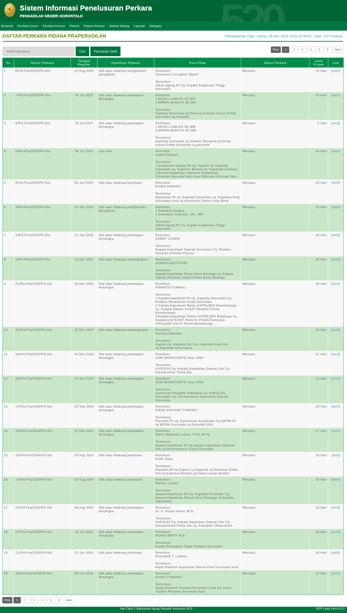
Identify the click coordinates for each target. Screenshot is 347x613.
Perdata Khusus (54, 26)
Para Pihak (197, 63)
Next (337, 49)
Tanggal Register (84, 62)
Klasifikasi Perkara (125, 63)
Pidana (74, 26)
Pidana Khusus (94, 26)
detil (336, 71)
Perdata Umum (27, 26)
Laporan (139, 26)
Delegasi (155, 26)
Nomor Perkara (42, 63)
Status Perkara (275, 63)
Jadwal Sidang (119, 26)
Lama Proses (318, 62)
